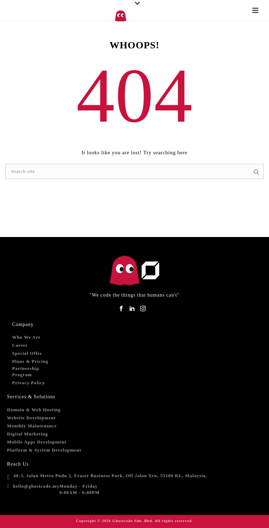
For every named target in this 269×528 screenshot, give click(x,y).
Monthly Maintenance (32, 425)
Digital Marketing (27, 433)
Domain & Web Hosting (34, 409)
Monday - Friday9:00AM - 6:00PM (79, 489)
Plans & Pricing (30, 361)
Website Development (31, 417)
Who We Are (26, 337)
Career (20, 345)
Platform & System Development (44, 450)
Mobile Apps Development (37, 442)
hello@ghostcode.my (36, 486)
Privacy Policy (28, 382)
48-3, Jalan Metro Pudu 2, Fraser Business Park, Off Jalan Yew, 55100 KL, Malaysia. (110, 475)
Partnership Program (25, 371)
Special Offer (27, 353)
